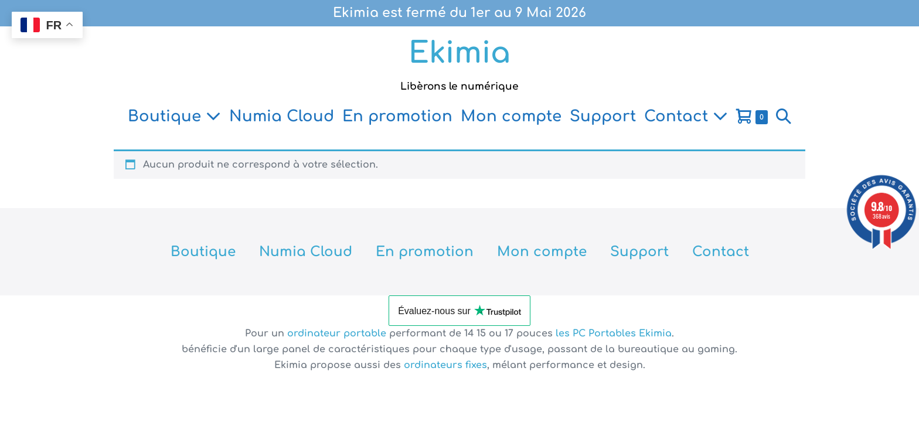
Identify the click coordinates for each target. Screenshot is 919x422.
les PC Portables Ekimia (614, 333)
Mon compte (511, 116)
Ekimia (459, 53)
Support (603, 116)
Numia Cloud (281, 116)
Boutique (174, 116)
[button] (783, 116)
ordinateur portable (338, 333)
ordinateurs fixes (445, 365)
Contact (686, 116)
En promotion (397, 116)
